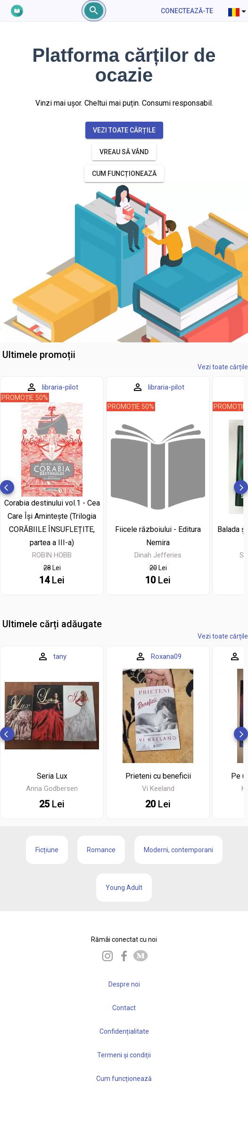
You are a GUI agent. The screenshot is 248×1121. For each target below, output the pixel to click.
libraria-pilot (60, 387)
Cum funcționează (124, 1078)
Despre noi (124, 984)
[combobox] (238, 10)
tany (59, 656)
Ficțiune (46, 850)
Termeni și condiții (124, 1055)
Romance (101, 850)
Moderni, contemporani (178, 850)
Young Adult (124, 887)
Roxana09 (166, 656)
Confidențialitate (124, 1031)
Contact (124, 1008)
